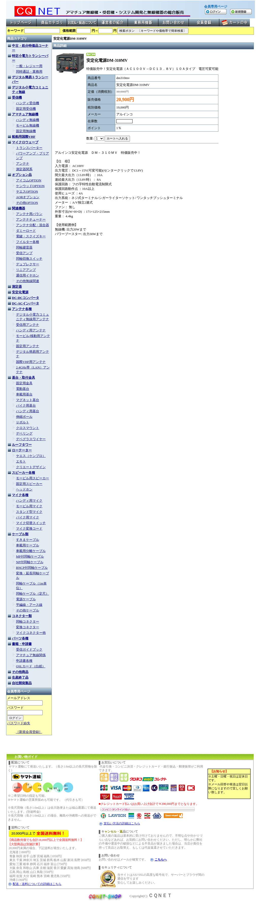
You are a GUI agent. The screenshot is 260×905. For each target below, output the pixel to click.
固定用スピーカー (29, 484)
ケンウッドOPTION (30, 186)
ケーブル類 (20, 534)
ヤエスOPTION (27, 191)
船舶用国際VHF (23, 137)
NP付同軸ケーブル (29, 562)
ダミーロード (26, 231)
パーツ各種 (20, 638)
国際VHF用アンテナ (31, 362)
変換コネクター (27, 627)
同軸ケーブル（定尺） (32, 593)
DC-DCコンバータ (25, 298)
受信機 (17, 97)
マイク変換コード (29, 528)
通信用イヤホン (27, 275)
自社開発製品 (22, 683)
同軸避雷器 (24, 247)
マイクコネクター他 (31, 633)
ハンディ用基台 (27, 411)
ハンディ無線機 (27, 120)
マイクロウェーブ (25, 142)
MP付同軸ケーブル (30, 556)
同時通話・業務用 (29, 71)
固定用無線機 (26, 131)
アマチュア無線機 (25, 114)
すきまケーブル (27, 540)
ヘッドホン (24, 489)
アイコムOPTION (28, 180)
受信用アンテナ (27, 325)
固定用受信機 (26, 109)
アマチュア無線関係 (31, 655)
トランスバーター (29, 148)
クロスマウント (27, 428)
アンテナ (22, 163)
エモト (21, 461)
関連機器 (18, 208)
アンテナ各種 (22, 309)
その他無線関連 (27, 281)
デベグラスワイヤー (31, 439)
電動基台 (22, 389)
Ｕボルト (22, 422)
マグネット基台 (27, 400)
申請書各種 (24, 661)
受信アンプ (24, 253)
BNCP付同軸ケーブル (32, 568)
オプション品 (22, 175)
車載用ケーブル (27, 545)
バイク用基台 (26, 405)
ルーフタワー (22, 445)
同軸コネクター (27, 621)
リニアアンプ (26, 270)
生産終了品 (20, 677)
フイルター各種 (27, 242)
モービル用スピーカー (32, 478)
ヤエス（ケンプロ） (31, 456)
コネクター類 (22, 616)
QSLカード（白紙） (30, 666)
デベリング (24, 433)
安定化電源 (20, 292)
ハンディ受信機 (27, 103)
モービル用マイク (29, 506)
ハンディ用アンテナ (31, 330)
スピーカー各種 (23, 472)
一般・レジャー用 (29, 66)
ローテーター (22, 450)
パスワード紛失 (18, 723)
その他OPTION (27, 203)
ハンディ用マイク (29, 500)
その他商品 (20, 672)
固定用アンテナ (27, 346)
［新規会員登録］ (29, 732)
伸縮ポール (24, 417)
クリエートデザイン (31, 467)
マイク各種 (20, 495)
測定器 (17, 286)
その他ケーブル (27, 610)
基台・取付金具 (23, 377)
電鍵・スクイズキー (31, 236)
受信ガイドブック (29, 649)
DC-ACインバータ (25, 303)
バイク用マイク (27, 517)
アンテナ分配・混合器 (32, 225)
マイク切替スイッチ (31, 523)
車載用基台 (24, 394)
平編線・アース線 (29, 605)
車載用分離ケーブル (31, 551)
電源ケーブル (26, 599)
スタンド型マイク (29, 512)
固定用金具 (24, 383)
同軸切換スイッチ (29, 258)
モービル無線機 (27, 125)
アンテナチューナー (31, 219)
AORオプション (27, 197)
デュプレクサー (27, 264)
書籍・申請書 (22, 644)
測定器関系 (24, 169)
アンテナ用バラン (29, 214)
